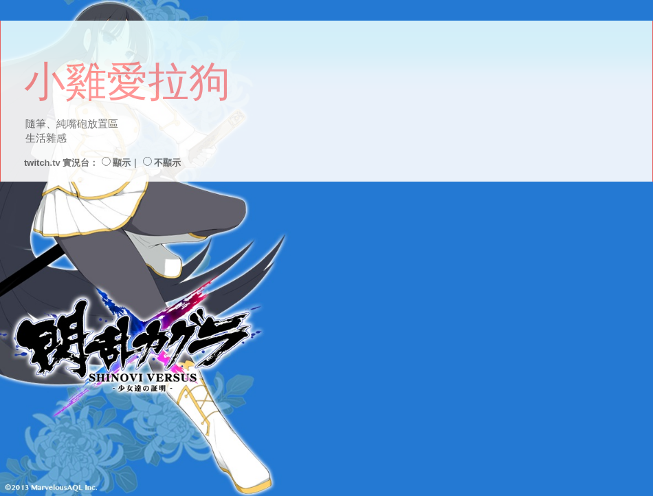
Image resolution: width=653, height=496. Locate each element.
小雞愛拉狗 (127, 82)
